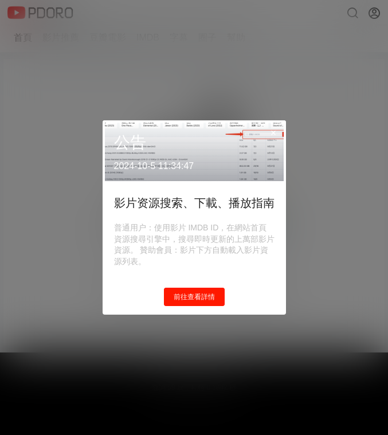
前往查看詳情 (194, 297)
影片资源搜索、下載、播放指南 (194, 203)
